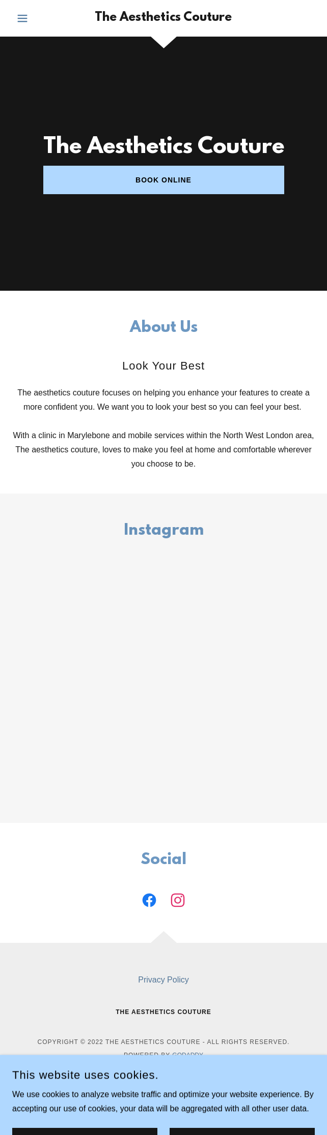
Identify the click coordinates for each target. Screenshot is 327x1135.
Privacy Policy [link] (163, 979)
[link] (163, 18)
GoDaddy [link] (187, 1055)
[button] (35, 18)
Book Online (163, 180)
